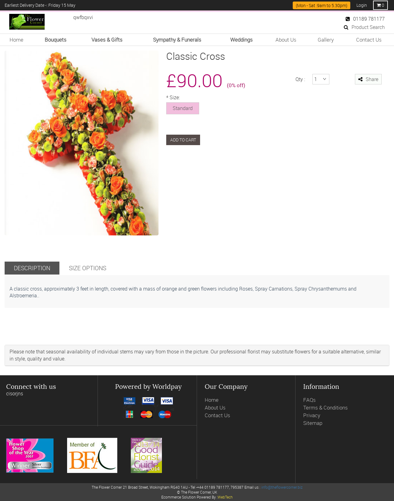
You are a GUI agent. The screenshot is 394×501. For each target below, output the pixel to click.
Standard (183, 108)
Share (368, 79)
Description (32, 268)
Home (16, 39)
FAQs (309, 399)
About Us (285, 39)
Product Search (364, 27)
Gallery (326, 39)
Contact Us (369, 39)
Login (361, 5)
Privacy (311, 415)
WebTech (225, 497)
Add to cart (183, 140)
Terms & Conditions (325, 407)
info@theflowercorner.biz (282, 487)
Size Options (87, 268)
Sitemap (312, 422)
